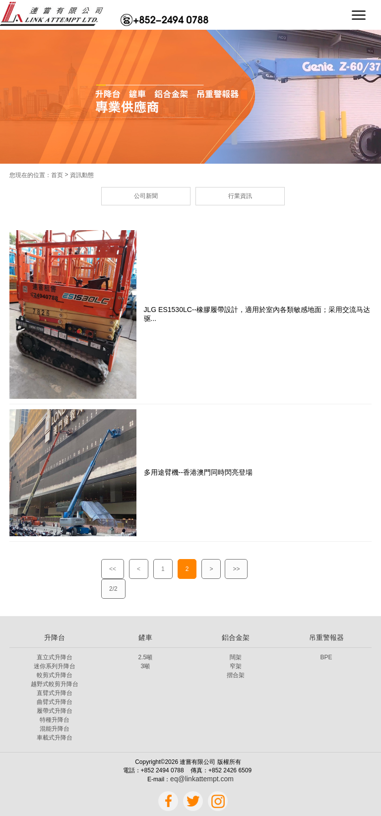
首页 (57, 175)
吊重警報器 (326, 637)
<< (112, 568)
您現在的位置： (30, 175)
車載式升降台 (54, 737)
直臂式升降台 (54, 693)
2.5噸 (145, 657)
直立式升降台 (54, 657)
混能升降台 (54, 728)
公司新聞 (146, 195)
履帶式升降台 (54, 710)
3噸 (145, 666)
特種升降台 (54, 719)
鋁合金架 (236, 637)
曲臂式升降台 (54, 701)
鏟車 (145, 637)
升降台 (54, 637)
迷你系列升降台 (54, 666)
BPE (326, 657)
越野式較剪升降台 (54, 684)
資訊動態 (82, 175)
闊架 (236, 657)
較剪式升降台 (54, 675)
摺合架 (236, 675)
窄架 (236, 666)
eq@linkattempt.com (202, 779)
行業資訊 (240, 195)
